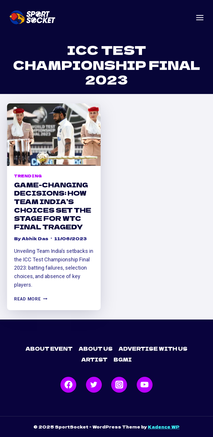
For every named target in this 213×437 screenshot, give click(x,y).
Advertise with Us (153, 348)
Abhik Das (35, 238)
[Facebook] (68, 385)
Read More (30, 299)
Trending (28, 175)
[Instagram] (119, 385)
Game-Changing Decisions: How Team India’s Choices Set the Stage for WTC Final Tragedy (52, 205)
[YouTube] (145, 385)
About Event (49, 348)
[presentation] (54, 134)
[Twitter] (94, 385)
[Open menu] (199, 17)
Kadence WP (164, 427)
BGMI (123, 359)
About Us (96, 348)
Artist (94, 359)
